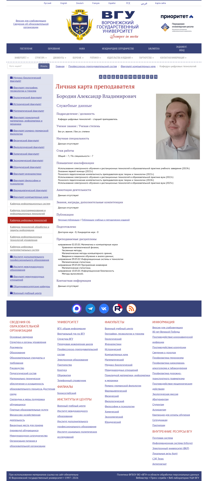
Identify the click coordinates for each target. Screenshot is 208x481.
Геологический (113, 338)
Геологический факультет (26, 97)
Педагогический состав (23, 373)
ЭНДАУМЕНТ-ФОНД (181, 48)
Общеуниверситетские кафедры (30, 286)
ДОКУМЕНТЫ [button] (59, 57)
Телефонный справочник (71, 380)
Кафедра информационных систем (30, 203)
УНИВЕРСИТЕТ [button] (22, 57)
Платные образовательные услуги (29, 409)
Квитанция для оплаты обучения (171, 414)
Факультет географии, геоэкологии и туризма (24, 89)
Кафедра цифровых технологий (28, 220)
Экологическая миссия (165, 394)
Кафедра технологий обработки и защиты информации (29, 228)
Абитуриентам (160, 399)
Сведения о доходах (164, 352)
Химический (112, 411)
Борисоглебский (66, 393)
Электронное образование (72, 359)
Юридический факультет (25, 167)
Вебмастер (142, 477)
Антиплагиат (159, 463)
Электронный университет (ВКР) (170, 448)
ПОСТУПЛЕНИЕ (26, 48)
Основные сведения (21, 336)
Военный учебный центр (26, 293)
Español (112, 3)
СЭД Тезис (158, 458)
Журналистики (113, 344)
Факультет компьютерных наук (138, 66)
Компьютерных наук (116, 354)
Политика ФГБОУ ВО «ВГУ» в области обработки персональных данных (158, 474)
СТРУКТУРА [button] (41, 57)
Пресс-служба (158, 477)
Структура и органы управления (28, 342)
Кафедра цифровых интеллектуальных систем (24, 248)
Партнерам (158, 425)
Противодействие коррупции (169, 347)
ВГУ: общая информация (71, 328)
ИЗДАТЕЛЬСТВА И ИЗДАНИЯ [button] (120, 57)
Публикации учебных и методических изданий (106, 219)
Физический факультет (24, 140)
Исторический (113, 349)
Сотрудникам (159, 420)
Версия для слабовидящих (31, 20)
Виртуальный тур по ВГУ (71, 333)
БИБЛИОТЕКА (154, 48)
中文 (128, 3)
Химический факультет (24, 153)
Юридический (113, 422)
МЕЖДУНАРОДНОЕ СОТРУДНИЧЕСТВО (118, 48)
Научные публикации (69, 219)
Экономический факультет (26, 160)
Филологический (114, 401)
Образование (17, 352)
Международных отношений (121, 370)
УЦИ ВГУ (194, 477)
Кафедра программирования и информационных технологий (28, 212)
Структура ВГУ (65, 338)
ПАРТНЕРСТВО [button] (146, 57)
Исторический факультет (25, 104)
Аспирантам (159, 409)
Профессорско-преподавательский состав (92, 66)
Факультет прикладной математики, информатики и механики (26, 120)
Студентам (158, 404)
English (63, 3)
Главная (60, 66)
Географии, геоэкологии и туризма (124, 333)
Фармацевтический (116, 390)
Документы (16, 347)
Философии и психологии (120, 406)
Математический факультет (27, 110)
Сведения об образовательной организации (31, 25)
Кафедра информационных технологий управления (26, 238)
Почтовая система (162, 437)
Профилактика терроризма (168, 357)
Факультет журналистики (25, 173)
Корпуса (62, 370)
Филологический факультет (27, 147)
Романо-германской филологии (123, 385)
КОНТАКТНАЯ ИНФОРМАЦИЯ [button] (173, 57)
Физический (112, 396)
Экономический (114, 416)
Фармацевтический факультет (28, 190)
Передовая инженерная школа (75, 344)
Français (95, 3)
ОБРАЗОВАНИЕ (54, 48)
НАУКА (82, 48)
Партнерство (64, 364)
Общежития (64, 375)
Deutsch (80, 3)
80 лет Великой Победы (166, 331)
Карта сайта (160, 3)
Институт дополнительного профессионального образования (29, 258)
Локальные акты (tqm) (164, 453)
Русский (47, 3)
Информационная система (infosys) (172, 443)
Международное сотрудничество (29, 435)
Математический (114, 359)
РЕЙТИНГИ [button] (95, 57)
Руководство (17, 368)
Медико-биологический (118, 364)
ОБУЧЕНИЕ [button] (78, 57)
